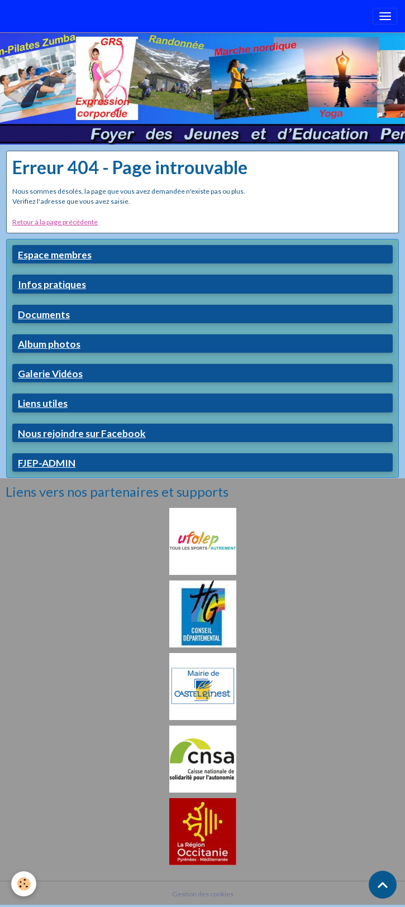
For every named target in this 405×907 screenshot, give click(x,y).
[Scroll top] (383, 885)
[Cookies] (23, 883)
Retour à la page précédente (55, 222)
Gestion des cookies (203, 894)
